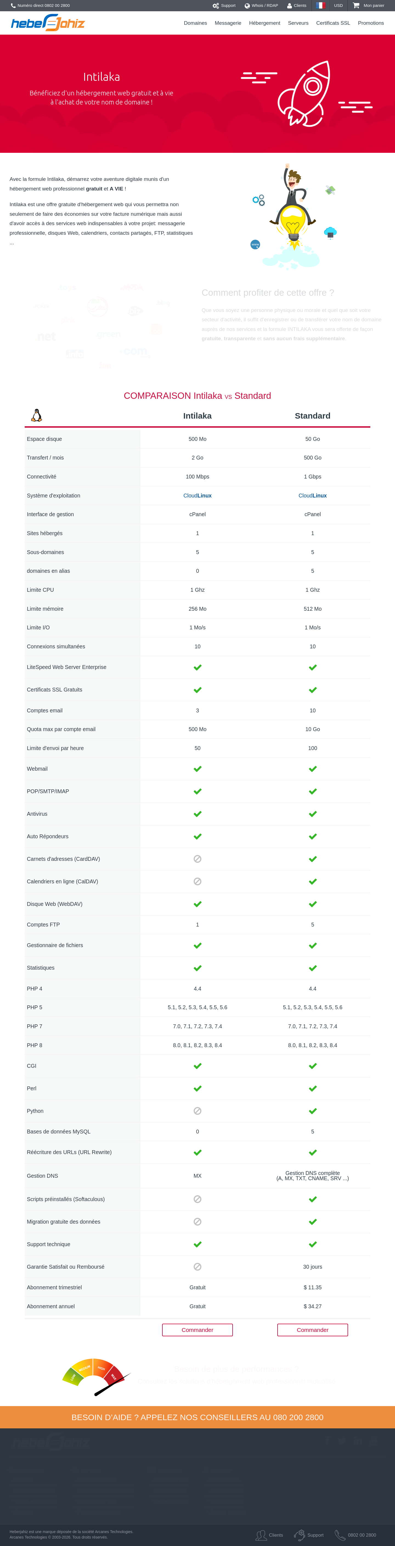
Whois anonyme (223, 1501)
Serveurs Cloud (167, 1490)
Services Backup (224, 1490)
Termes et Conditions (32, 1501)
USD (338, 5)
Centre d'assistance (31, 1490)
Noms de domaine (93, 1479)
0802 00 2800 (57, 5)
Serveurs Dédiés (169, 1501)
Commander (197, 1330)
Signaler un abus (224, 1511)
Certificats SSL (333, 23)
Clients (296, 5)
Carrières (20, 1511)
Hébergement (264, 23)
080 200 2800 (298, 1417)
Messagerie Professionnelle (103, 1490)
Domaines (195, 23)
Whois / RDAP (261, 5)
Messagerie (228, 23)
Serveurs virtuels (169, 1479)
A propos (20, 1479)
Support (224, 5)
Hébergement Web (94, 1501)
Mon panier (368, 5)
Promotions (371, 23)
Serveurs (298, 23)
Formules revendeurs (96, 1511)
